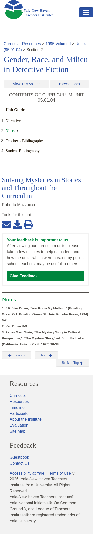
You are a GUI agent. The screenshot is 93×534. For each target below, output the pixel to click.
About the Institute (26, 419)
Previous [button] (16, 355)
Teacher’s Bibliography (24, 141)
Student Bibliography (23, 151)
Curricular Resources (22, 44)
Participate (19, 413)
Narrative (13, 121)
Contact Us (19, 463)
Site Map (17, 431)
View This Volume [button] (26, 84)
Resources (24, 384)
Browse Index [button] (69, 84)
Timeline (17, 407)
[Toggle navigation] (86, 12)
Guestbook (19, 457)
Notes (10, 131)
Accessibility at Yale (27, 473)
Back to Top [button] (72, 363)
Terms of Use (59, 473)
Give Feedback (24, 276)
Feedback (23, 445)
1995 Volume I (58, 44)
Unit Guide (15, 110)
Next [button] (46, 355)
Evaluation (19, 425)
